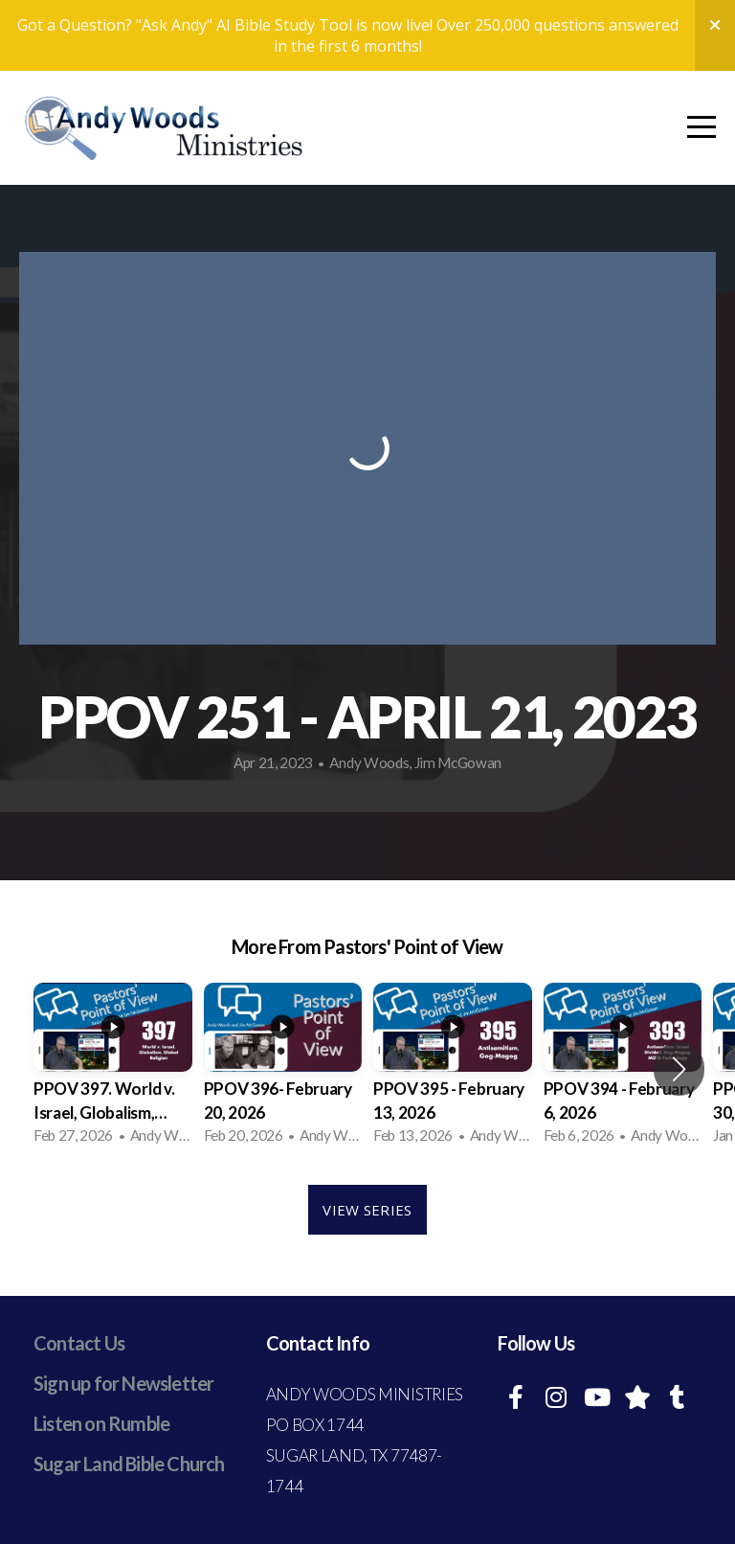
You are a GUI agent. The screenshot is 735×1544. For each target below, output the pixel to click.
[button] (679, 1069)
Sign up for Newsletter (123, 1383)
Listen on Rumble (101, 1423)
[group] (112, 1069)
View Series (367, 1209)
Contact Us (78, 1342)
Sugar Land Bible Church (129, 1463)
